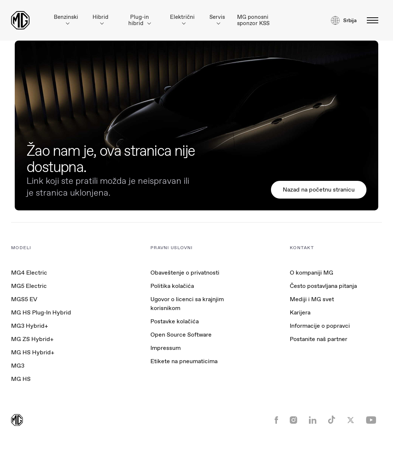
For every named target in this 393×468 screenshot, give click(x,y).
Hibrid (100, 19)
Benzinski (66, 19)
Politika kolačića (172, 286)
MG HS (21, 379)
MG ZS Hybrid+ (32, 339)
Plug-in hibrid (139, 20)
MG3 (17, 365)
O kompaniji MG (311, 272)
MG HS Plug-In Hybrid (41, 312)
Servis (217, 19)
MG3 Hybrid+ (29, 326)
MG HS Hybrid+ (32, 352)
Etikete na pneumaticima (184, 361)
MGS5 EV (24, 299)
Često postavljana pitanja (323, 286)
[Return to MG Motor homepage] (20, 20)
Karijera (300, 312)
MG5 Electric (29, 286)
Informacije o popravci (320, 326)
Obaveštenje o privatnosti (184, 272)
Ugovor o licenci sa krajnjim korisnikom (187, 303)
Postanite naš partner (318, 339)
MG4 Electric (29, 272)
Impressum (165, 348)
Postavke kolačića (174, 321)
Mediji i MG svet (312, 299)
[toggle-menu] (370, 20)
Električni (182, 19)
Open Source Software (181, 334)
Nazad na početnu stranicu (319, 189)
